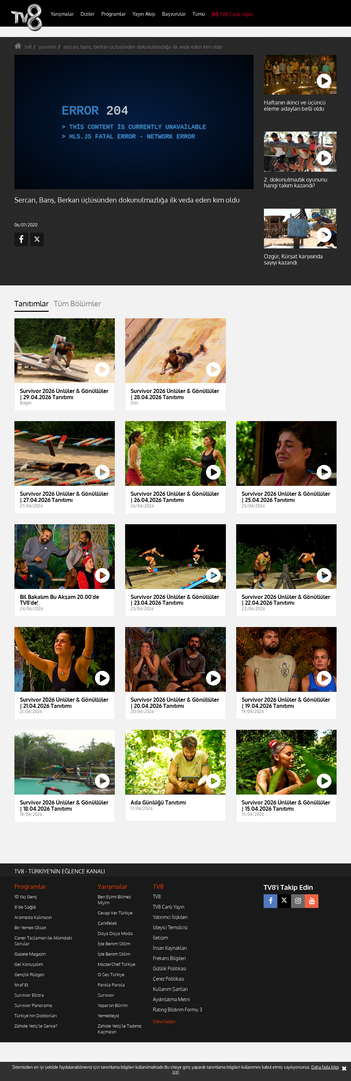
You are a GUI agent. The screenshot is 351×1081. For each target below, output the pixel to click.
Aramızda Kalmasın (33, 917)
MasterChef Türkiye (116, 964)
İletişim (160, 938)
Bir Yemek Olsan (30, 927)
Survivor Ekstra (29, 995)
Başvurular (174, 14)
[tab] (31, 305)
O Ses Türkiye (111, 974)
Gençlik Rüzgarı (29, 974)
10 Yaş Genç (25, 896)
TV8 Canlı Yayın (232, 14)
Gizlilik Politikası (169, 968)
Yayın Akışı (144, 14)
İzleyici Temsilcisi (170, 927)
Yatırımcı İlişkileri (170, 917)
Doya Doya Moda (115, 933)
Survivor (106, 995)
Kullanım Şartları (170, 989)
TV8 (157, 896)
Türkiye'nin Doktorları (35, 1015)
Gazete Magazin (30, 954)
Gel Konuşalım (28, 964)
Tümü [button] (199, 14)
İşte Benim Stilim (114, 943)
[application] (134, 122)
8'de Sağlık (25, 907)
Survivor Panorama (33, 1005)
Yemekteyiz (108, 1015)
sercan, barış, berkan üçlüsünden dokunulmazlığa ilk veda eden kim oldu (142, 47)
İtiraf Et (21, 984)
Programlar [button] (113, 14)
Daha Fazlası (164, 1021)
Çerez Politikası (168, 979)
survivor (47, 47)
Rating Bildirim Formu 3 (177, 1009)
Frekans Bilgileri (169, 958)
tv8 (28, 47)
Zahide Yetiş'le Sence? (35, 1026)
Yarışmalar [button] (62, 14)
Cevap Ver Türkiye (115, 913)
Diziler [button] (88, 14)
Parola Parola (111, 984)
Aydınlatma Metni (171, 999)
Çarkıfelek (107, 923)
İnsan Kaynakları (170, 948)
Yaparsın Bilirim (113, 1005)
